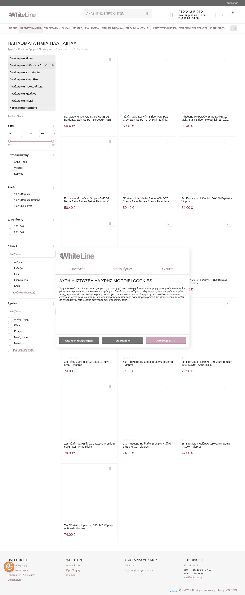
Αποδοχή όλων (165, 340)
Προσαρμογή (122, 341)
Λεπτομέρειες (122, 269)
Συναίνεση (78, 269)
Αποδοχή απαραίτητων (79, 340)
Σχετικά (167, 269)
